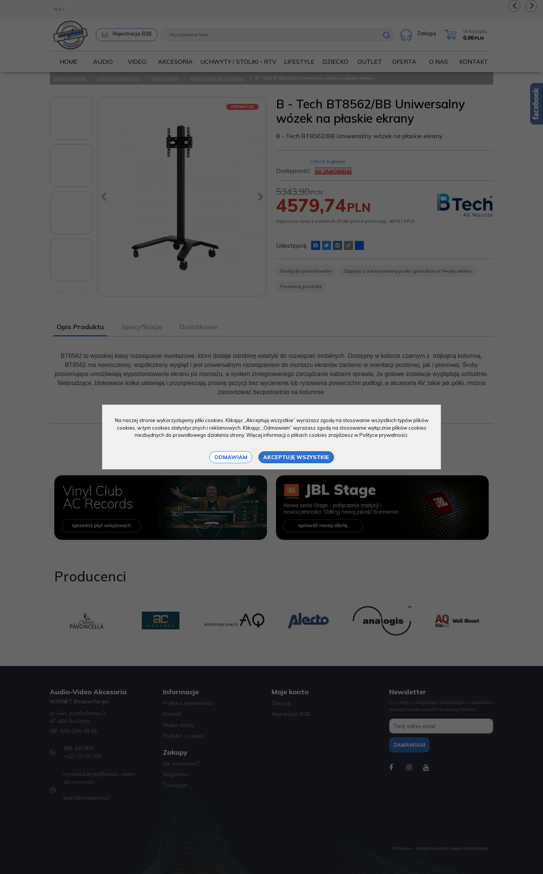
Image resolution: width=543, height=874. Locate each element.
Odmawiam (230, 457)
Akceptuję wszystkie (296, 457)
